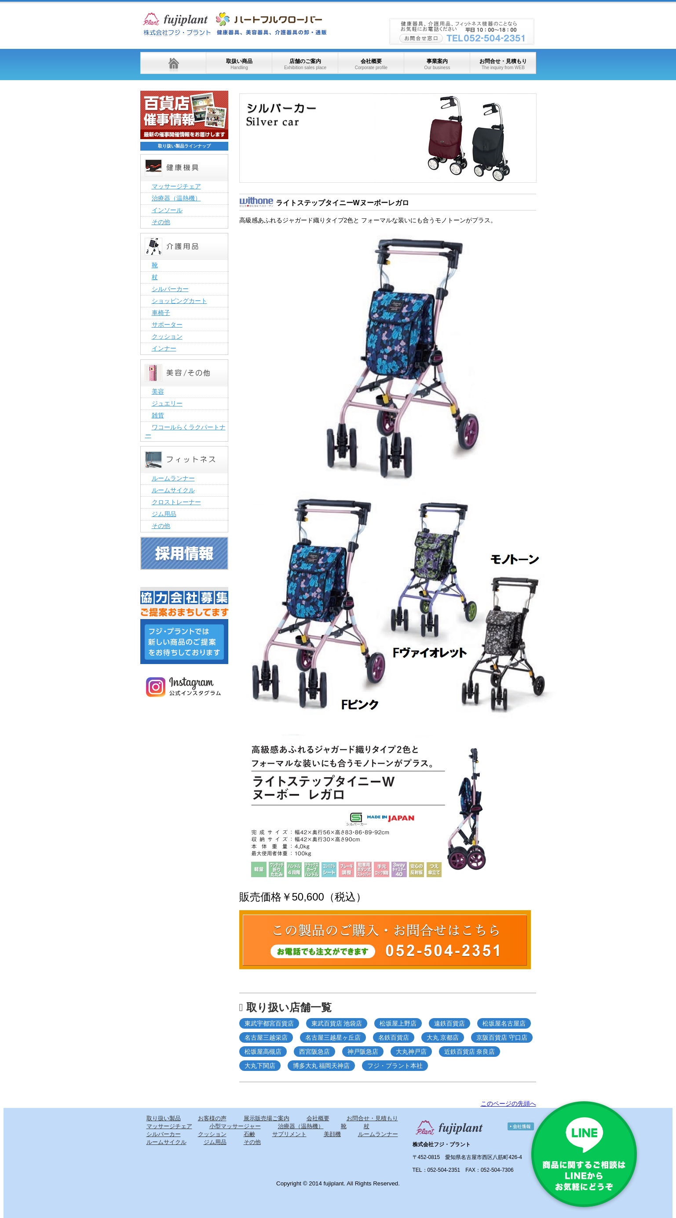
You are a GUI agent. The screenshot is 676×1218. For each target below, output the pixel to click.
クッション (167, 336)
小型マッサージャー (235, 1126)
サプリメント (289, 1134)
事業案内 (437, 64)
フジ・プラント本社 (395, 1065)
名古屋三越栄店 (266, 1037)
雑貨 (158, 415)
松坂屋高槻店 (263, 1051)
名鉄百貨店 (393, 1037)
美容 (158, 391)
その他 (161, 221)
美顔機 (332, 1134)
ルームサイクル (173, 490)
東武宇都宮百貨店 (269, 1023)
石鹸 (249, 1134)
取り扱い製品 (163, 1118)
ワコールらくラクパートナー (185, 431)
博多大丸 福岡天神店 (321, 1065)
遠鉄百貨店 (449, 1023)
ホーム (173, 63)
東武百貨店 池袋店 (336, 1023)
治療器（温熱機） (176, 198)
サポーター (167, 324)
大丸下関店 (260, 1065)
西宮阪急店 (314, 1051)
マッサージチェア (176, 186)
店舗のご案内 (305, 64)
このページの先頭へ (508, 1103)
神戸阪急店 (362, 1051)
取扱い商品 (239, 64)
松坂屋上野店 (398, 1023)
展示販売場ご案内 (266, 1118)
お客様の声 (212, 1118)
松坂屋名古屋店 (504, 1023)
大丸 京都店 (443, 1037)
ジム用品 (164, 513)
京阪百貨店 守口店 (501, 1037)
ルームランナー (173, 478)
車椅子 (161, 312)
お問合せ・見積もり (503, 64)
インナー (164, 348)
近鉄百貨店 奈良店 (469, 1051)
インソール (167, 210)
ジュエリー (167, 403)
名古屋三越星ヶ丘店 (333, 1037)
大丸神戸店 (411, 1051)
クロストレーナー (176, 502)
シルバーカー (170, 288)
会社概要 (371, 64)
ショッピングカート (179, 300)
